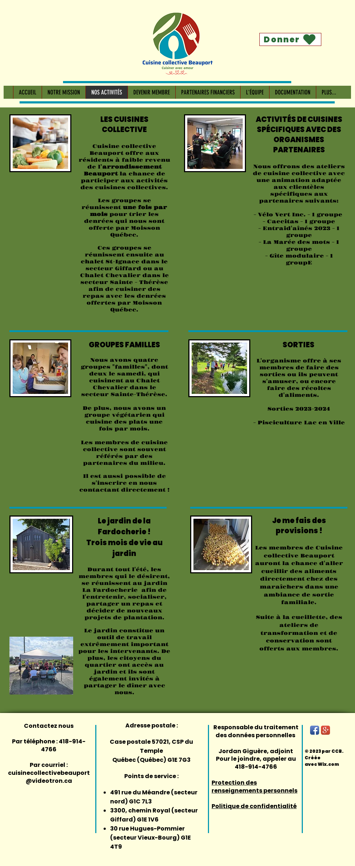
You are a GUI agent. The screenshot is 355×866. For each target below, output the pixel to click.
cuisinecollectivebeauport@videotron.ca (49, 777)
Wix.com (328, 764)
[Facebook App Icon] (314, 730)
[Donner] (290, 39)
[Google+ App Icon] (325, 730)
